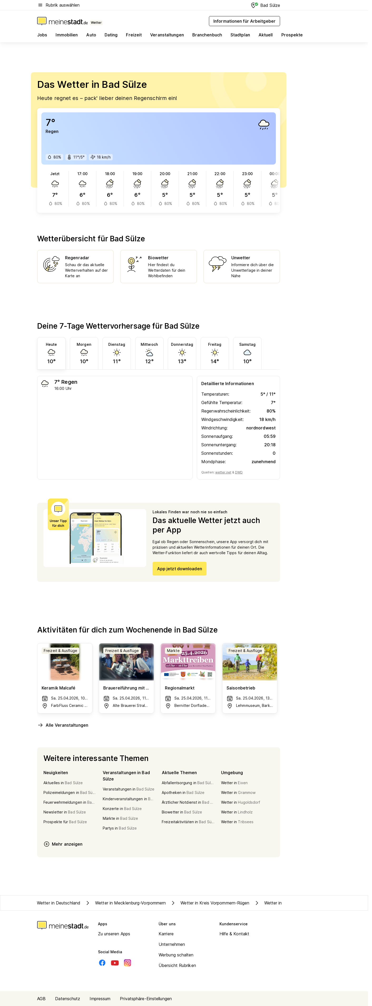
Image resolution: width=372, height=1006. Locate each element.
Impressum (100, 998)
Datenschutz (67, 998)
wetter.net (223, 472)
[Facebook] (102, 963)
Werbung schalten (176, 954)
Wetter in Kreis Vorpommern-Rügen (209, 903)
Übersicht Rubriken (177, 965)
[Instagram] (127, 963)
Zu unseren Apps (114, 933)
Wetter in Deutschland (58, 903)
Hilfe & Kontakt (234, 933)
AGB (41, 998)
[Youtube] (115, 963)
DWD (239, 472)
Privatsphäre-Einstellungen (146, 998)
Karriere (166, 933)
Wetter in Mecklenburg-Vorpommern (125, 903)
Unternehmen (172, 944)
